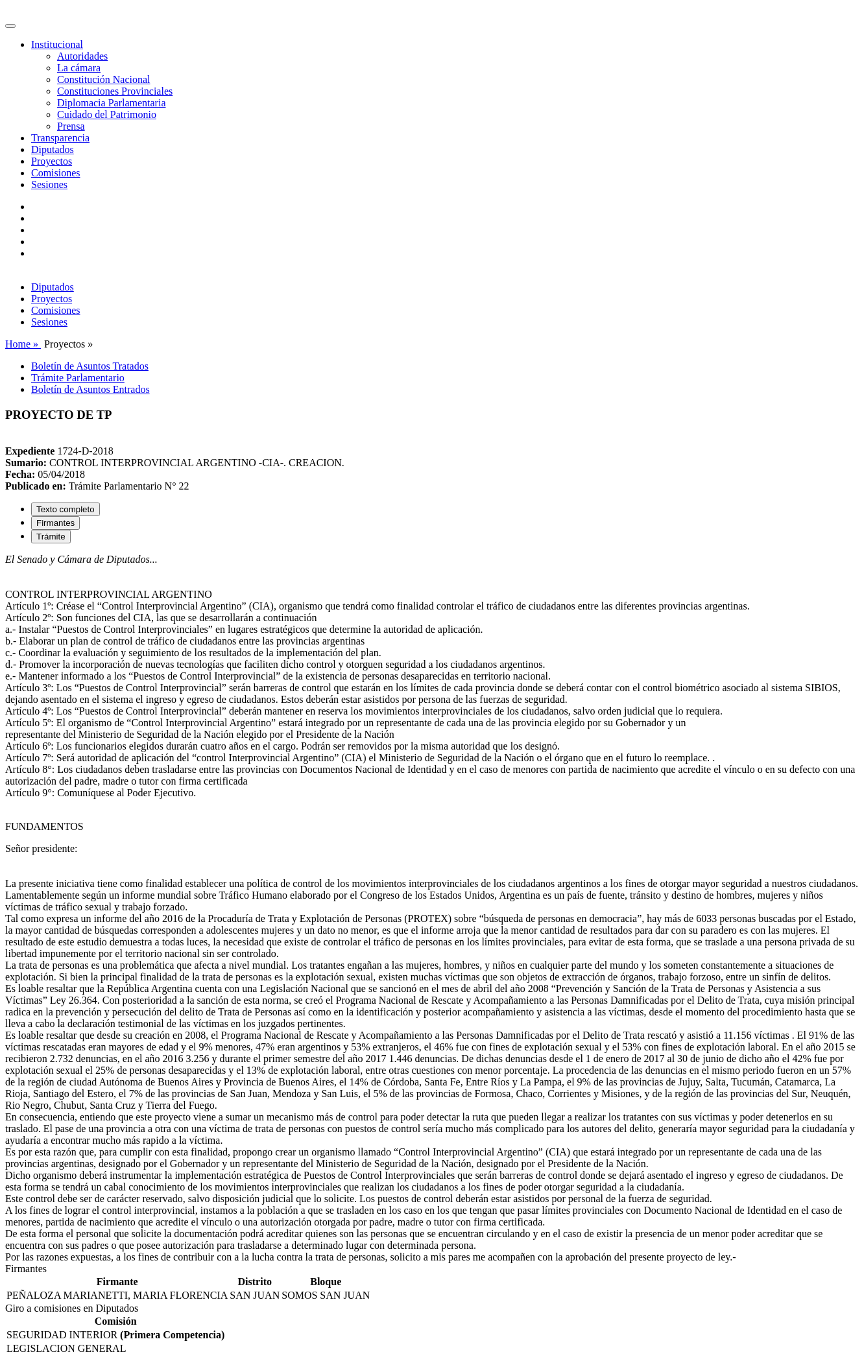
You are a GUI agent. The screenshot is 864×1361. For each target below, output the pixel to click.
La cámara (79, 67)
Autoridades (82, 56)
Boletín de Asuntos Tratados (90, 366)
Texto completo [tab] (65, 509)
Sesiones (49, 184)
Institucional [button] (57, 44)
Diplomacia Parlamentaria (111, 102)
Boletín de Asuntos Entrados (90, 389)
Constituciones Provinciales (115, 91)
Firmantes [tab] (55, 523)
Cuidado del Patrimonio (106, 114)
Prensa (71, 126)
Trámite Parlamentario (78, 377)
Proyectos (51, 161)
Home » (23, 343)
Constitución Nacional (103, 79)
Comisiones (55, 172)
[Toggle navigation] (10, 26)
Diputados (52, 149)
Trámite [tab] (51, 536)
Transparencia (60, 137)
